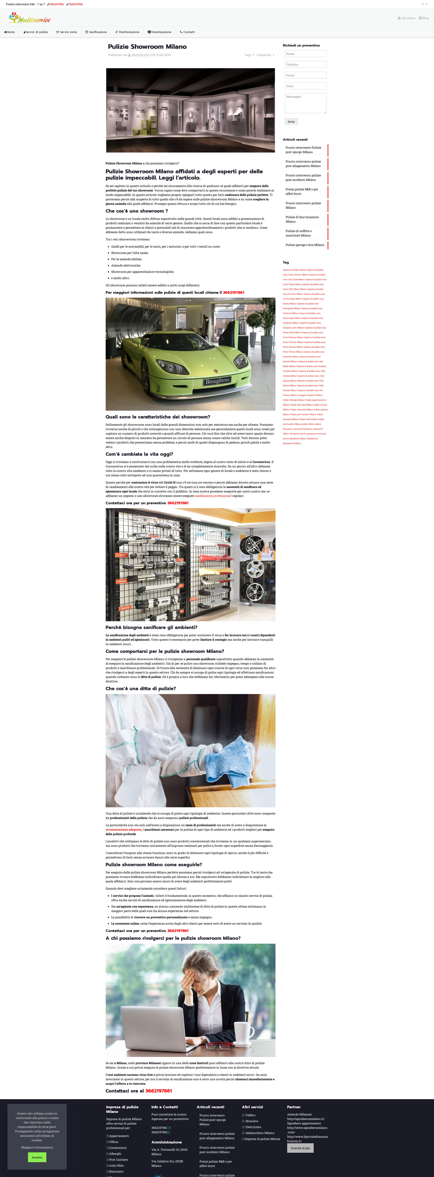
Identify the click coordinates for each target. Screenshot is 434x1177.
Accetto (37, 1157)
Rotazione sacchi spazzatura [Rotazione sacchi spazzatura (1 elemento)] (303, 433)
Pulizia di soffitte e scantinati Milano (299, 233)
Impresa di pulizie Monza (262, 1139)
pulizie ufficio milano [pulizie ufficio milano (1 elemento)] (311, 424)
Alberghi (115, 1154)
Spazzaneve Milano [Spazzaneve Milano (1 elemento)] (292, 443)
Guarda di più (300, 1148)
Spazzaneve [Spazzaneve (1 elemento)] (312, 438)
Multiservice (140, 55)
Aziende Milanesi (299, 1114)
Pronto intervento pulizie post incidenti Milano (303, 177)
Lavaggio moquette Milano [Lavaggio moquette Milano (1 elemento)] (310, 395)
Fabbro (250, 1115)
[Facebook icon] (422, 4)
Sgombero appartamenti (304, 1123)
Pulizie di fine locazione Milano (302, 219)
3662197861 (233, 292)
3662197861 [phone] (57, 4)
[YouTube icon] (426, 4)
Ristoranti (116, 1171)
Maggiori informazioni (37, 1147)
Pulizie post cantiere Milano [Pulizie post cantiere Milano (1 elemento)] (303, 414)
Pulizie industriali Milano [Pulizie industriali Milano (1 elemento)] (301, 409)
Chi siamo (406, 17)
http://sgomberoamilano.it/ (306, 1119)
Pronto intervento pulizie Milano (303, 205)
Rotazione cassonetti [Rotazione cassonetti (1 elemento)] (292, 429)
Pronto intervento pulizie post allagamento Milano (303, 163)
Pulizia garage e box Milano (305, 245)
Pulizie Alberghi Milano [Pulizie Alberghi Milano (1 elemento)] (294, 400)
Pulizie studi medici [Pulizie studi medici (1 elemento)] (308, 419)
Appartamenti (119, 1136)
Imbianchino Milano (260, 1133)
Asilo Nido (116, 1165)
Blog (424, 17)
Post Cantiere (118, 1159)
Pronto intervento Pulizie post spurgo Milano (303, 149)
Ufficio (113, 1142)
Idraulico (252, 1121)
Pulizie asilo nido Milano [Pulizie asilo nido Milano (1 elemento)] (301, 404)
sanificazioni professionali (213, 496)
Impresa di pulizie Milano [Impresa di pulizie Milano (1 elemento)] (294, 270)
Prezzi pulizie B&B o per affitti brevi (302, 191)
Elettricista (253, 1127)
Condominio (118, 1148)
